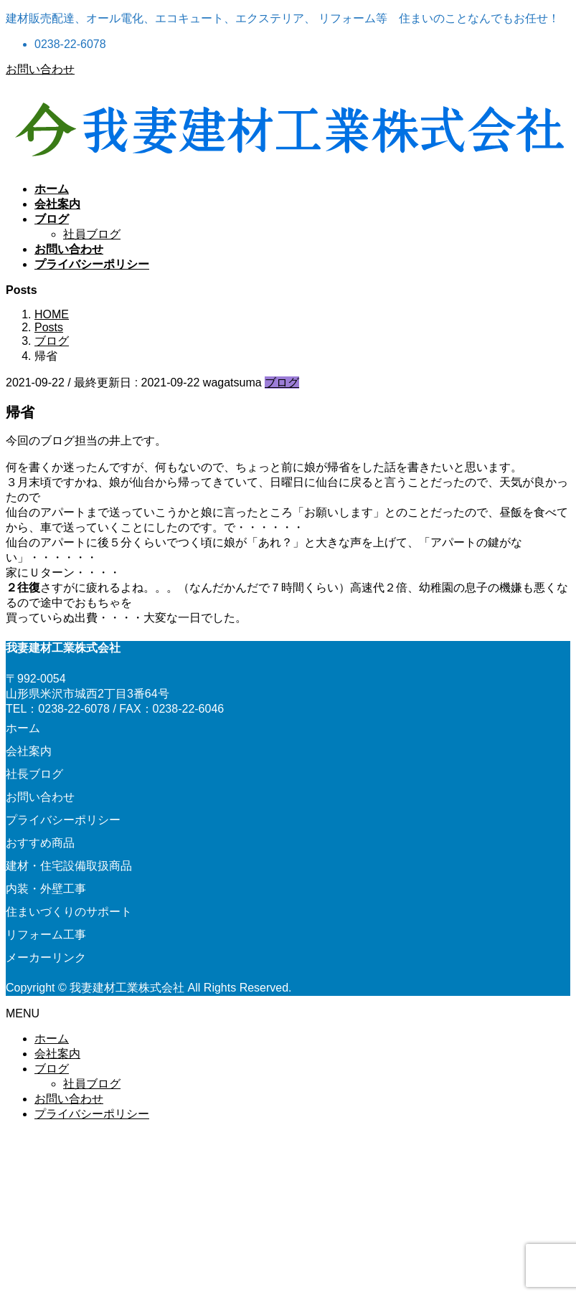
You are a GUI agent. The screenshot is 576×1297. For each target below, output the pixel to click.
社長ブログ (34, 774)
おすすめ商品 (40, 843)
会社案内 (29, 751)
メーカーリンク (46, 957)
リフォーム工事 (46, 934)
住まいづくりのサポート (69, 912)
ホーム (23, 728)
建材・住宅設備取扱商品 (69, 866)
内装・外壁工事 (46, 889)
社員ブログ (92, 234)
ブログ (282, 382)
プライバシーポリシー (63, 820)
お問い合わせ (40, 69)
